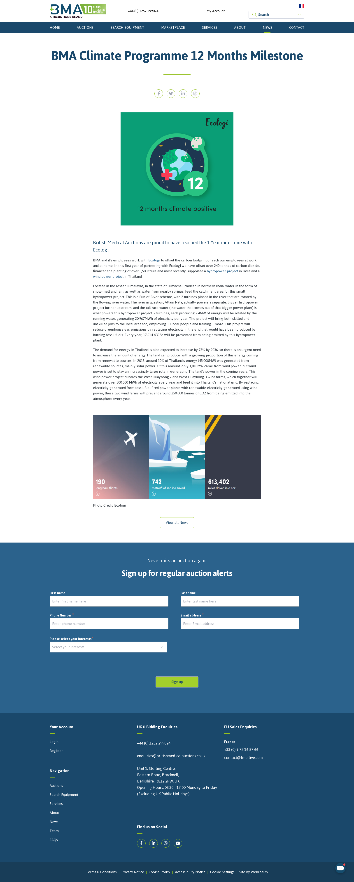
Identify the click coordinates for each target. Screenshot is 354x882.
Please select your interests (71, 639)
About (240, 27)
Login (54, 741)
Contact (296, 27)
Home (55, 27)
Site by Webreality (253, 872)
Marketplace (173, 27)
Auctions (85, 27)
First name (57, 593)
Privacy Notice (132, 872)
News (267, 27)
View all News (177, 522)
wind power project (108, 276)
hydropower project (222, 271)
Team (54, 831)
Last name (188, 593)
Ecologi (154, 260)
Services (209, 27)
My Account (216, 11)
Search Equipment (127, 27)
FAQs (54, 840)
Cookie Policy (159, 872)
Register (56, 751)
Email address (192, 615)
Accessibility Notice (190, 872)
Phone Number (62, 615)
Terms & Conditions (101, 872)
